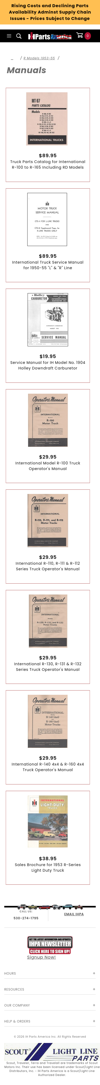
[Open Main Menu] (9, 36)
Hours (10, 973)
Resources (14, 989)
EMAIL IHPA (74, 914)
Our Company (17, 1005)
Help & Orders (17, 1021)
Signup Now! (50, 948)
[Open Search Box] (19, 36)
